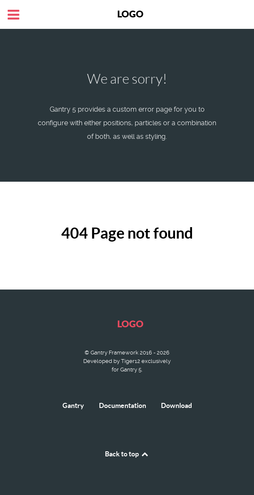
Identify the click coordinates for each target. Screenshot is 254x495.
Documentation (122, 405)
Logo (130, 13)
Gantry (73, 405)
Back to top (127, 454)
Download (176, 405)
